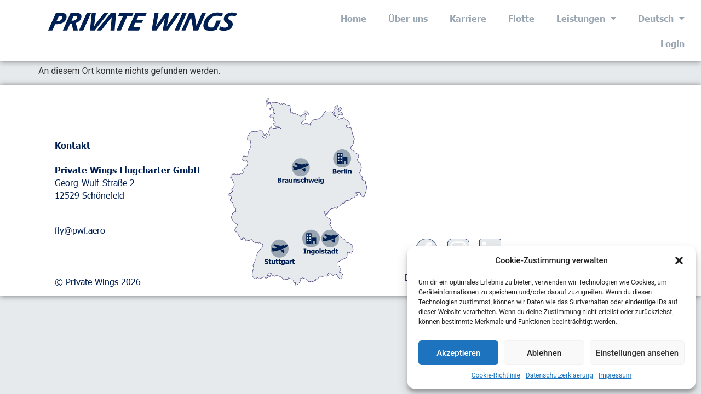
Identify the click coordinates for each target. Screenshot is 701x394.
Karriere (468, 18)
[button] (679, 260)
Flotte (521, 18)
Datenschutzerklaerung (559, 375)
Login (672, 43)
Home (353, 18)
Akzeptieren (458, 353)
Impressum (615, 375)
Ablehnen (544, 353)
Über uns (408, 18)
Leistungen (586, 18)
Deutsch (661, 18)
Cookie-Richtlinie (496, 375)
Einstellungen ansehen (637, 353)
